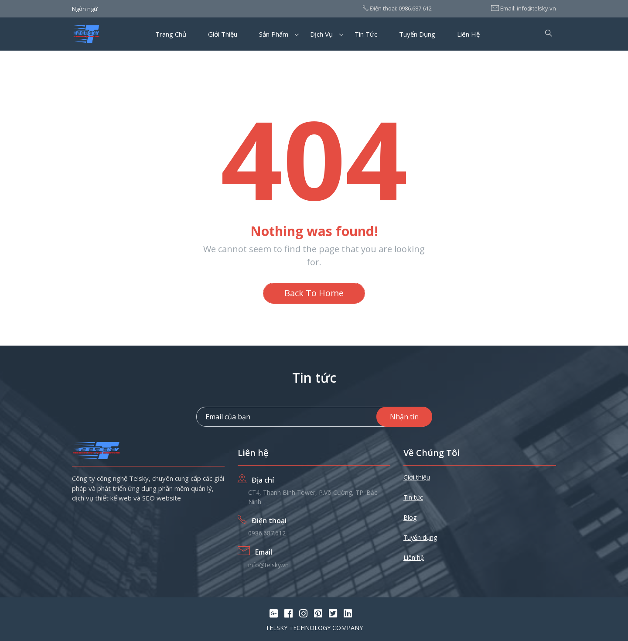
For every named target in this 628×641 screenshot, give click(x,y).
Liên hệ (468, 34)
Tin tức (366, 34)
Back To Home (314, 293)
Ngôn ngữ (85, 9)
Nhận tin (404, 417)
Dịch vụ (321, 34)
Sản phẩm (273, 34)
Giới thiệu (222, 34)
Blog (409, 517)
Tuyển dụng (417, 34)
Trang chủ (170, 34)
